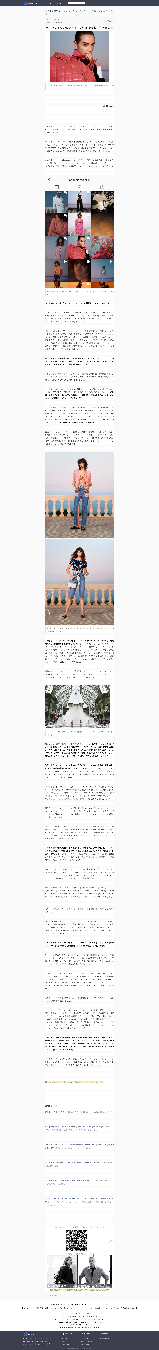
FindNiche (65, 1345)
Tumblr (77, 1304)
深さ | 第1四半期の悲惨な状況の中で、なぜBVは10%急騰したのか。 (72, 1163)
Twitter (63, 1304)
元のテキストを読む (52, 1295)
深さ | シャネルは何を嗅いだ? (57, 1112)
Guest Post (104, 1338)
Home (48, 3)
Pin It (105, 1304)
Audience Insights (87, 1341)
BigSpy (59, 3)
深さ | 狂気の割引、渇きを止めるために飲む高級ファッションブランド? (74, 1181)
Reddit (70, 1304)
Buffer (90, 1304)
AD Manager (85, 1338)
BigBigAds (65, 1341)
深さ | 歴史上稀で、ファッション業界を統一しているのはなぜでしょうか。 (75, 1127)
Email (84, 1304)
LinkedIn (98, 1304)
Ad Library (85, 1345)
